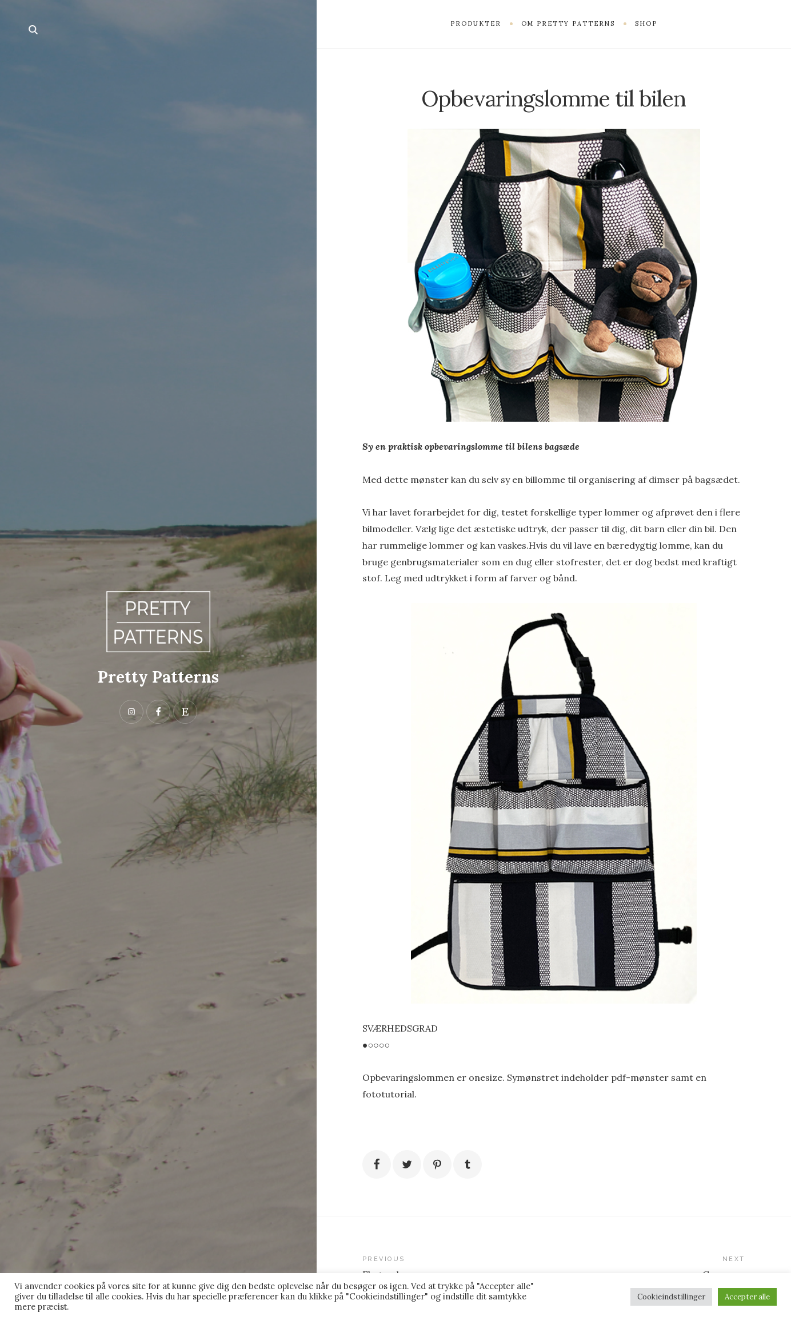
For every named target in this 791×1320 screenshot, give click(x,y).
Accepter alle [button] (747, 1297)
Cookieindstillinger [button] (671, 1297)
